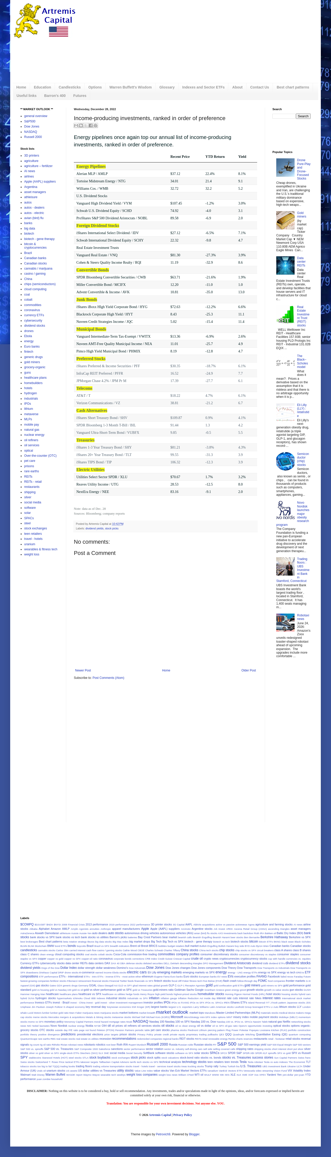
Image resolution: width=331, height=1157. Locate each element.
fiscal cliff (177, 981)
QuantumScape (28, 1038)
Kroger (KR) (143, 1007)
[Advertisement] (177, 42)
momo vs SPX (36, 1021)
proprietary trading (196, 1034)
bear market (169, 937)
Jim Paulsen (38, 1007)
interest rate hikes (250, 998)
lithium (28, 409)
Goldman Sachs (184, 989)
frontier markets (295, 980)
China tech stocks (208, 950)
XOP (250, 1074)
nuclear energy (34, 435)
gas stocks (42, 985)
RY (214, 1044)
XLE (233, 1074)
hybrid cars (305, 994)
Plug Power (232, 1030)
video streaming (264, 1070)
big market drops (139, 941)
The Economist (296, 1062)
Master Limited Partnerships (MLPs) (238, 1012)
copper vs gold (55, 958)
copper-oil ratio (89, 958)
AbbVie (197, 924)
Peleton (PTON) (105, 1030)
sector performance (134, 1049)
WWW (215, 1074)
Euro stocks (191, 976)
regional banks (170, 1038)
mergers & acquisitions (72, 1017)
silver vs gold (36, 1053)
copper (42, 958)
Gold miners (301, 214)
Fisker (185, 981)
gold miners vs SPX (272, 985)
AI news (29, 171)
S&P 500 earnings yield (252, 1044)
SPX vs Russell (301, 1052)
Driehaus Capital (48, 972)
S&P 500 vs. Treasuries (58, 1048)
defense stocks (134, 963)
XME (244, 1074)
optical (28, 450)
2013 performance (97, 924)
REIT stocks (186, 1038)
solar (27, 513)
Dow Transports (247, 967)
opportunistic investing (260, 1025)
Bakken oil (270, 933)
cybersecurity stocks (52, 963)
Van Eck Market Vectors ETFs (188, 1070)
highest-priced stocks (185, 994)
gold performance (294, 985)
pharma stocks (179, 1030)
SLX (101, 1053)
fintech (28, 351)
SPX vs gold (284, 1053)
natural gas (31, 429)
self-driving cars (193, 1049)
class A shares (283, 950)
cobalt (28, 299)
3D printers (31, 155)
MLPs (28, 419)
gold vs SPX (124, 989)
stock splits (154, 1057)
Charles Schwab (154, 950)
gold (209, 985)
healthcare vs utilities (113, 994)
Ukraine (291, 1066)
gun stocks (296, 989)
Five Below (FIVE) (213, 981)
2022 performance (140, 924)
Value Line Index (143, 1070)
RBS (53, 1038)
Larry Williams (201, 1007)
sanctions (117, 1048)
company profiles (187, 954)
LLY (299, 1006)
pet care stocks (160, 1030)
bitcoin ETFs (266, 941)
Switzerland (41, 1062)
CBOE (140, 950)
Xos (256, 1074)
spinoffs (272, 1053)
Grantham (209, 989)
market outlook (172, 1012)
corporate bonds (123, 958)
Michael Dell (138, 1017)
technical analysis (170, 1061)
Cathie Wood (130, 950)
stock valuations (170, 1057)
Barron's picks (118, 937)
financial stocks (100, 981)
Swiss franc (304, 1057)
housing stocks (290, 994)
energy (29, 341)
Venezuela (249, 1070)
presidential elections (90, 1034)
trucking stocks (196, 1066)
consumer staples (288, 954)
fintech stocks (162, 980)
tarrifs (133, 1062)
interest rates (272, 998)
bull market (192, 945)
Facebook (274, 976)
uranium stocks (56, 1070)
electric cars (137, 972)
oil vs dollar (204, 1025)
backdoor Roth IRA (253, 933)
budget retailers (176, 946)
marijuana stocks (109, 1012)
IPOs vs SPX (197, 1002)
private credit (161, 1034)
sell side (207, 1049)
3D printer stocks (161, 924)
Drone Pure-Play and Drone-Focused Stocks (304, 169)
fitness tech (196, 981)
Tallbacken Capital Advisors (114, 1062)
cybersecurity (33, 320)
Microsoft (177, 1017)
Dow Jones (31, 126)
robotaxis (89, 1044)
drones (29, 331)
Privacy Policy (145, 1034)
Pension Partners (124, 1030)
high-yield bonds (164, 994)
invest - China (78, 1002)
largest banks (159, 1006)
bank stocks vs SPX (42, 937)
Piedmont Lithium (197, 1030)
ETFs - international (71, 976)
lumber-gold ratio (59, 1012)
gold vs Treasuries (142, 989)
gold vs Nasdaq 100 (60, 989)
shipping (30, 492)
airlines (29, 176)
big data (29, 228)
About (237, 87)
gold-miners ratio (163, 989)
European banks (208, 976)
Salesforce (104, 1049)
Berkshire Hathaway (274, 937)
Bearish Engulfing (202, 937)
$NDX (49, 924)
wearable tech (108, 1074)
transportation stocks (121, 1066)
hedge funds (132, 994)
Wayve (96, 1074)
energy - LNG (235, 972)
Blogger (194, 1134)
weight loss (31, 554)
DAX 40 (115, 963)
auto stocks (116, 933)
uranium (29, 544)
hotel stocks (273, 994)
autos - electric (34, 213)
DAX (107, 963)
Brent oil (135, 945)
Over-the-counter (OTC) (40, 455)
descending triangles (191, 963)
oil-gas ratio (231, 1025)
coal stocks (91, 954)
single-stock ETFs (69, 1053)
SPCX (223, 1053)
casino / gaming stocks (109, 950)
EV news (222, 976)
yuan (39, 1079)
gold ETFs (238, 985)
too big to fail (44, 1066)
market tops (196, 1012)
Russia (173, 1044)
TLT (308, 1061)
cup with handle (276, 958)
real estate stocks (65, 1038)
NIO (29, 1025)
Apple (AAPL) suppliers (40, 181)
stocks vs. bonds (211, 1057)
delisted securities (153, 963)
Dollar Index (68, 968)
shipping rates (244, 1048)
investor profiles (153, 1002)
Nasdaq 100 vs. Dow (203, 1021)
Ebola (28, 336)
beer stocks (237, 937)
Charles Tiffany (172, 950)
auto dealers (99, 933)
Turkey (223, 1066)
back (240, 933)
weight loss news (168, 1074)
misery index (241, 1017)
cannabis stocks (46, 950)
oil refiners (31, 440)
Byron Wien (262, 946)
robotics (100, 1044)
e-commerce (86, 972)
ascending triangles (278, 928)
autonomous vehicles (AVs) (177, 933)
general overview (35, 116)
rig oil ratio (45, 1044)
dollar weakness (106, 967)
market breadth (147, 1012)
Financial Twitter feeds (121, 981)
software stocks (164, 1052)
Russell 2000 (33, 137)
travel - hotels (33, 539)
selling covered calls (224, 1049)
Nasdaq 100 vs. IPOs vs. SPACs (234, 1021)
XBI (222, 1074)
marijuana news (91, 1012)
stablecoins (35, 1057)
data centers (96, 963)
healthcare (52, 994)
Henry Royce (147, 994)
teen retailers (33, 534)
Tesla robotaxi (255, 1062)
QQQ (228, 1034)
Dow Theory (229, 967)
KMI (134, 1007)
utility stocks (125, 1070)
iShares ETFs (238, 1002)
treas (184, 1066)
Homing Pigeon (233, 994)
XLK (239, 1074)
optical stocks (281, 1025)
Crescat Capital (181, 958)
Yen (279, 1074)
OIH (104, 1025)
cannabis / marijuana (38, 268)
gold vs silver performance (100, 989)
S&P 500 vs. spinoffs (31, 1049)
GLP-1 (172, 985)
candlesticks (28, 950)
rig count (34, 1044)
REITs (28, 476)
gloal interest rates (143, 985)
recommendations (124, 1038)
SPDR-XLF (261, 1053)
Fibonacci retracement (79, 981)
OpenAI (243, 1025)
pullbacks (213, 1034)
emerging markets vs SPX (199, 972)
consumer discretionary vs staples (257, 954)
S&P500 (29, 121)
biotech (29, 233)
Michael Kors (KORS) (158, 1017)
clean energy (47, 954)
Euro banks (32, 346)
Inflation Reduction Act (190, 998)
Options (95, 87)
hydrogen (30, 393)
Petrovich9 (163, 1134)
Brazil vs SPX (101, 946)
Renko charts (235, 1038)
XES (227, 1074)
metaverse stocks (121, 1017)
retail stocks (293, 1038)
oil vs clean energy (185, 1025)
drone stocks (72, 972)
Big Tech (156, 941)
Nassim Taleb (260, 1021)
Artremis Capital (160, 1115)
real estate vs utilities (87, 1038)
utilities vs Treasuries (103, 1070)
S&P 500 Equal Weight (279, 1044)
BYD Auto (250, 946)
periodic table (142, 1030)
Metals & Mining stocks (98, 1017)
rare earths (31, 471)
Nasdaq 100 (156, 1021)
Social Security (134, 1053)
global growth (160, 985)
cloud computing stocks (69, 954)
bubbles (162, 946)
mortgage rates (117, 1021)
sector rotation (154, 1048)
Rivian (64, 1044)
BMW (50, 945)
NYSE (97, 1025)
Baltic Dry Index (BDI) (290, 933)
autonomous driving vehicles (142, 933)
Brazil (28, 253)
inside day (210, 998)
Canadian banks (35, 258)
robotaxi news (75, 1044)
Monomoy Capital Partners (78, 1021)
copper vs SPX (72, 958)
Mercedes (53, 1017)
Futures (79, 96)
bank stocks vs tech (68, 937)
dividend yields (95, 528)
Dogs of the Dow (51, 968)
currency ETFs (34, 315)
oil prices (117, 1025)
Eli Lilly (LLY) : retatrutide (303, 410)
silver (27, 497)
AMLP (66, 928)
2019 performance (119, 924)
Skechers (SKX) (89, 1053)
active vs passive (225, 924)
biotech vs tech (221, 941)
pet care (29, 461)
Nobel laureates (41, 1025)
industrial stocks (116, 998)
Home (21, 87)
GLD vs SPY (125, 985)
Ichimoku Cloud (81, 998)
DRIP (61, 972)
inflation (154, 998)
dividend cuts (260, 963)
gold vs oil (77, 989)
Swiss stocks (27, 1062)
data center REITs (76, 963)
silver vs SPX (51, 1053)
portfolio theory (28, 1034)
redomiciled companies (149, 1038)
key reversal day (96, 1006)
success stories (262, 1057)
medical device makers (291, 1012)
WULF (207, 1074)
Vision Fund (280, 1070)
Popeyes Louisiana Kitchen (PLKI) (268, 1030)
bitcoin (253, 941)
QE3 (221, 1034)
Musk (129, 1021)
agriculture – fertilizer (38, 166)
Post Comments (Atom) (108, 678)
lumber (45, 1012)
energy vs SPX (267, 972)
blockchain (41, 946)
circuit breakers (265, 950)
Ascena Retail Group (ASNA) (250, 928)
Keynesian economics (119, 1007)
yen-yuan (299, 1074)
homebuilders (33, 383)
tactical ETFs (72, 1062)
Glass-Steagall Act (107, 985)
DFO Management (213, 963)
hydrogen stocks (45, 998)
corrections (138, 958)
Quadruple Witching (244, 1034)
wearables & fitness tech (40, 549)
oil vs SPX (218, 1025)
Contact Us (259, 87)
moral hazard (101, 1021)
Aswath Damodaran (47, 933)
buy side (239, 946)
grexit (243, 989)
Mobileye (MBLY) (288, 1017)
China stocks (189, 950)
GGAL (93, 985)
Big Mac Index (120, 941)
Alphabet (44, 928)
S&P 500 (226, 1044)
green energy (232, 989)
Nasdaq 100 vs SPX (177, 1021)
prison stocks (128, 1034)
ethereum (148, 976)
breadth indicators (119, 946)
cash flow (91, 950)
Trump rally (211, 1066)
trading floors (84, 1066)
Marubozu (210, 1012)
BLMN (23, 946)
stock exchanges (35, 528)
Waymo (87, 1074)
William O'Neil (186, 1074)
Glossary (167, 87)
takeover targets (89, 1062)
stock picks (112, 528)
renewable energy (218, 1038)
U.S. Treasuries (250, 1066)
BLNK (31, 946)
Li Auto (274, 1007)
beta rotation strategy (75, 941)
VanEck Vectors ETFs (231, 1070)
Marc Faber (75, 1012)
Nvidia (89, 1025)
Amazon (56, 928)
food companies (276, 981)
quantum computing (300, 1034)
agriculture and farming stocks (274, 924)
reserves (248, 1038)
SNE (106, 1053)
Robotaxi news (303, 617)
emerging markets (169, 972)
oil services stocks (149, 1025)
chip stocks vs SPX (245, 950)
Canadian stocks (35, 263)
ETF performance (48, 976)
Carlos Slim (62, 950)
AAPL (188, 924)
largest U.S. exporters (180, 1007)
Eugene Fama (162, 976)
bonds (71, 946)
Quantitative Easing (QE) (271, 1034)
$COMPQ (27, 924)
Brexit (144, 945)
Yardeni (271, 1074)
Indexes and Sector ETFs (203, 87)
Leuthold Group (243, 1007)
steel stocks (74, 1057)
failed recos (287, 976)
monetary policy (54, 1021)
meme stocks (40, 1017)
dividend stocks (34, 325)
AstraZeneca (27, 933)
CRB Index (151, 958)
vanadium (213, 1070)
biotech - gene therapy (39, 239)
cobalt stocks (105, 954)
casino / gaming (35, 273)
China (28, 279)
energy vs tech (286, 972)
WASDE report (74, 1074)
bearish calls (185, 937)
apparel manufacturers (126, 928)
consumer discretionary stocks (219, 954)
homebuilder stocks (211, 994)
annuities (94, 928)
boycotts (81, 946)
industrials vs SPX (137, 998)
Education (42, 87)
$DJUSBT (40, 924)
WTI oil (199, 1074)
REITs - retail (33, 482)
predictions (68, 1034)
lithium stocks (287, 1006)
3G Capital (179, 924)
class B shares (302, 950)
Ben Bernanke (251, 937)
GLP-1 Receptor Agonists (191, 985)
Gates (53, 985)
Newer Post (83, 670)
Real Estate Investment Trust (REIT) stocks (303, 316)
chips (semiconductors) (40, 284)
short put (292, 1049)
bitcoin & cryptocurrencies (35, 245)
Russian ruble (185, 1044)
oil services (31, 445)
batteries (132, 937)
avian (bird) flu (34, 218)
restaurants (31, 487)
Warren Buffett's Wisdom (130, 87)
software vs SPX (184, 1053)
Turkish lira (233, 1066)
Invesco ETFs (43, 1002)
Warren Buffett (55, 1074)
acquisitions (208, 924)
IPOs (27, 403)
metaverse (31, 414)
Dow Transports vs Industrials (273, 968)
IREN (227, 1002)
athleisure (30, 197)
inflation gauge (169, 998)
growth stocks (255, 989)
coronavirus (32, 310)
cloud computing (35, 289)
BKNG (277, 941)
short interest (279, 1049)
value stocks (161, 1070)
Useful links (27, 96)
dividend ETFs (277, 963)
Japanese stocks (296, 1002)
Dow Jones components (206, 967)
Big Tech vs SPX (173, 941)
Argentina (30, 187)
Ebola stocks (119, 972)
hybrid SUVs (27, 998)
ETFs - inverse (106, 976)
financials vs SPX (143, 981)
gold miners (32, 362)
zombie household (52, 1079)
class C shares (29, 954)
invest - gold (93, 1002)
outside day (61, 1030)
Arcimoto (186, 928)
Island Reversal (256, 1002)
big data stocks (103, 941)
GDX (59, 985)
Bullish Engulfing (208, 946)
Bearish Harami (221, 937)
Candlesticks (70, 87)
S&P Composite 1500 (86, 1049)
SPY (24, 1057)
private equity (177, 1034)
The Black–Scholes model (302, 361)
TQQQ (56, 1066)
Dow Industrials (137, 968)
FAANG (261, 976)
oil (109, 1025)
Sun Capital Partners (285, 1057)
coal (27, 294)
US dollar (84, 1070)
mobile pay (31, 424)
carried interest (77, 950)
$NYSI (57, 924)
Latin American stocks (222, 1007)
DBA (122, 963)
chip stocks (227, 950)
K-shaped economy (74, 1007)
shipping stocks (262, 1049)
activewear (241, 924)
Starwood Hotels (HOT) (55, 1057)
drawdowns (32, 972)
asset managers (35, 192)
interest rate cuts (227, 998)
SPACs (29, 518)
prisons (29, 466)
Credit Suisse (165, 958)
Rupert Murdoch (137, 1044)
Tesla (243, 1062)
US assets (71, 1070)
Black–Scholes (303, 941)
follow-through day (247, 981)
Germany (83, 985)
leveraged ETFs (261, 1007)
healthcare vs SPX (89, 994)
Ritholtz (56, 1044)
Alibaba (33, 928)
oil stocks (167, 1025)
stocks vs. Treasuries (236, 1057)
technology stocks (194, 1062)
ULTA (299, 1066)
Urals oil (41, 1070)
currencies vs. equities (298, 958)
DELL (166, 963)
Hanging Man (38, 994)
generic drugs (33, 357)
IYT (268, 1002)
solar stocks (201, 1052)
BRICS (153, 945)
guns (27, 372)
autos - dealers (34, 207)
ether (138, 976)
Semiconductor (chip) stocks (303, 459)
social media (32, 502)
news (23, 1025)
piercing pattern (216, 1030)
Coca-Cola (119, 954)
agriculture (31, 161)
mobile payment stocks (264, 1017)
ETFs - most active (124, 976)
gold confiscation (223, 985)
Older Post (248, 670)
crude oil (197, 958)
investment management (129, 1002)
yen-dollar (288, 1074)
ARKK (229, 928)
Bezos (90, 941)
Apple (145, 929)
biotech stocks (239, 941)
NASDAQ (30, 132)
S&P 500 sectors (302, 1044)
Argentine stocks (202, 928)
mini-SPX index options (212, 1017)
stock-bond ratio (190, 1057)
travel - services (157, 1066)
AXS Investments (227, 933)
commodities (32, 305)
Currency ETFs (29, 963)
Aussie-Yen (85, 933)
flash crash (230, 980)
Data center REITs (301, 261)
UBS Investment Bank (274, 1066)
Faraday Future (302, 976)
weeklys (121, 1074)
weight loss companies (141, 1074)
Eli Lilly (152, 972)
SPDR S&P (235, 1052)
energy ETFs (250, 972)
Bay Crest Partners (149, 937)
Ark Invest (219, 928)
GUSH (307, 989)
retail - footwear (276, 1038)
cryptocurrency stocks (253, 958)
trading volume (101, 1066)
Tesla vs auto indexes (276, 1062)
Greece (220, 989)
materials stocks (269, 1012)
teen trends (232, 1061)
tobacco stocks (28, 1066)
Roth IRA (122, 1044)
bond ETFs (61, 946)
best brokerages (29, 941)
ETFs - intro (90, 976)
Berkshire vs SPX (300, 937)
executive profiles (245, 976)
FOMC (262, 981)
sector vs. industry (174, 1049)
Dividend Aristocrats (237, 963)
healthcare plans (35, 377)
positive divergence (49, 1034)
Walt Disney (38, 1074)
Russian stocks (203, 1044)
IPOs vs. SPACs (214, 1002)
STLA (85, 1057)
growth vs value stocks (276, 989)
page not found (87, 1030)
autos (28, 202)
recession (105, 1038)
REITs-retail (201, 1038)
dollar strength (86, 967)
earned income (103, 972)
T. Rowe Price (56, 1062)
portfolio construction (299, 1030)
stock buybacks (100, 1057)
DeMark (174, 963)
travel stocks (174, 1066)
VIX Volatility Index (299, 1070)
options (295, 1025)
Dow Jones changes (178, 967)
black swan (288, 941)
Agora (251, 924)
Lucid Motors (34, 1012)
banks (28, 223)
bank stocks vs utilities (95, 937)
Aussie (75, 933)
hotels (28, 388)
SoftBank (148, 1052)
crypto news (211, 958)
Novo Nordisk (58, 1025)
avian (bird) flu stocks (205, 933)
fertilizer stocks (58, 981)
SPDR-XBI (248, 1053)
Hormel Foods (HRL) (254, 994)
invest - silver (108, 1002)
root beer (111, 1044)
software (30, 508)
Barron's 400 (55, 96)
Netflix (286, 1021)
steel (27, 523)
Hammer (25, 994)
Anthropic (106, 928)
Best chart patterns (293, 87)
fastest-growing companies (34, 981)
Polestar (243, 1030)
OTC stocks (46, 1030)
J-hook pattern (278, 1002)
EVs (230, 976)
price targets (111, 1034)
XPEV (262, 1074)
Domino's (122, 967)
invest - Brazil (61, 1002)
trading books (67, 1066)
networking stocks (301, 1021)
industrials (31, 398)
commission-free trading (142, 954)
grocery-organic (34, 367)
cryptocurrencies (229, 958)
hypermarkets (64, 998)
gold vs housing (40, 989)
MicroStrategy (191, 1017)
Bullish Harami (226, 946)
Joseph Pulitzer (54, 1007)
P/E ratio (73, 1030)
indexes (101, 998)
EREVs (300, 972)
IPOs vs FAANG (180, 1002)
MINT (229, 1017)
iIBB (93, 998)
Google (199, 989)
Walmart (25, 1074)
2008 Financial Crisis (73, 924)
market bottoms (128, 1012)
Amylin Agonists (80, 928)
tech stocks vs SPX (147, 1062)
